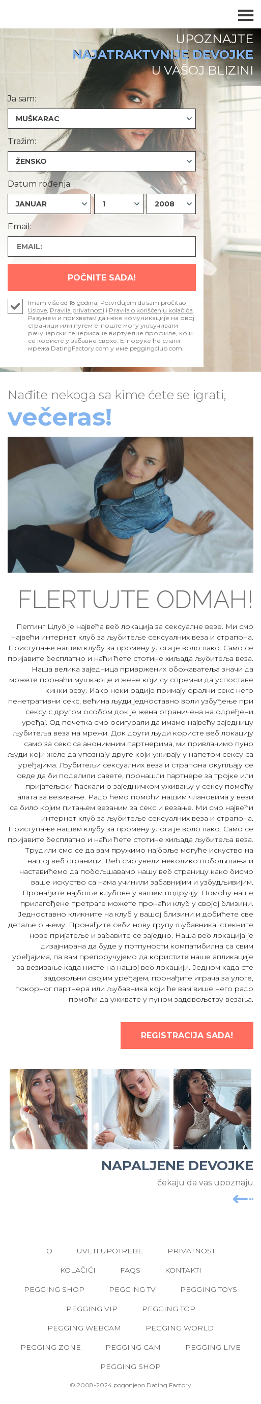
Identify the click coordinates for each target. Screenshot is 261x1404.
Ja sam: (22, 98)
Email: (20, 226)
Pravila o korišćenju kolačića (151, 310)
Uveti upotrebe (110, 1250)
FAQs (130, 1270)
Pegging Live (213, 1347)
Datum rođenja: (40, 184)
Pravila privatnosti (77, 310)
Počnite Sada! (102, 278)
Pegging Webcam (84, 1327)
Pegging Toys (208, 1289)
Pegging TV (132, 1289)
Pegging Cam (133, 1347)
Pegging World (180, 1327)
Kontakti (183, 1270)
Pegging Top (168, 1308)
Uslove (37, 310)
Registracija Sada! (187, 1035)
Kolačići (78, 1270)
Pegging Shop (54, 1289)
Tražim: (22, 141)
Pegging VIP (92, 1308)
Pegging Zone (50, 1347)
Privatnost (191, 1250)
